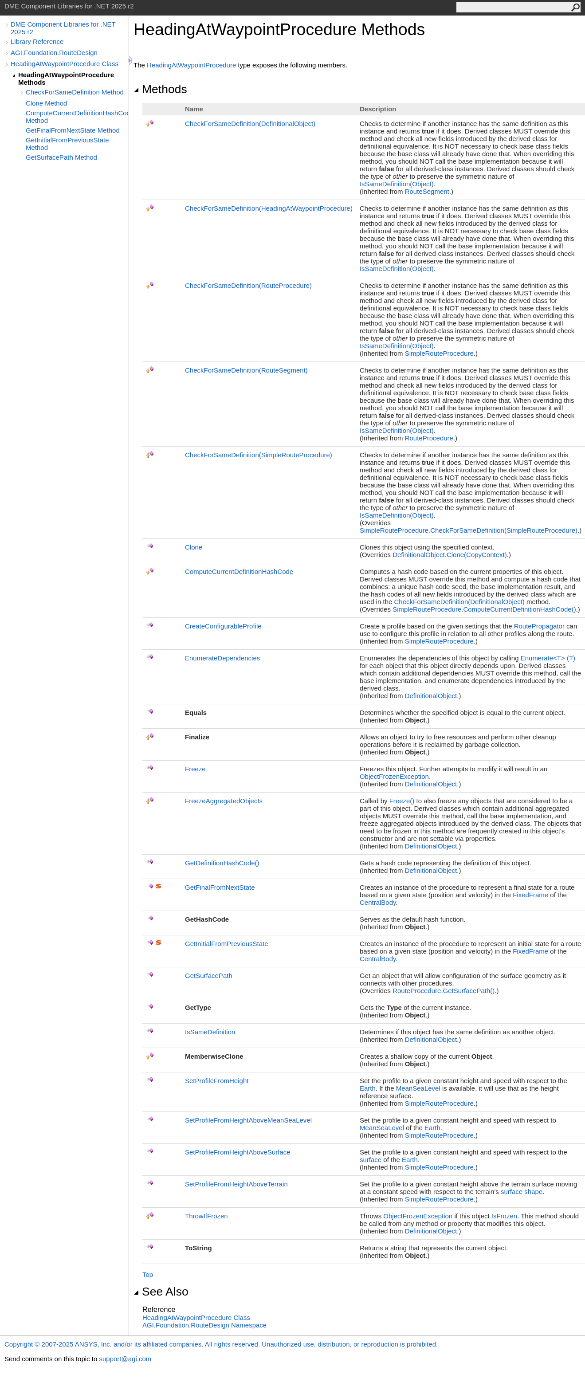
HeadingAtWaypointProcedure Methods (66, 78)
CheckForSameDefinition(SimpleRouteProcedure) (258, 455)
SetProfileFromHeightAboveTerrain (236, 1184)
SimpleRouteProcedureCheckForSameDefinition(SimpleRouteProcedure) (468, 530)
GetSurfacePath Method (61, 157)
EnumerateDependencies (222, 658)
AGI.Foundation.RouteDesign (54, 52)
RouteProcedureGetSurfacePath (444, 990)
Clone (193, 547)
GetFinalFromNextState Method (73, 130)
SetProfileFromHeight (216, 1080)
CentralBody (378, 902)
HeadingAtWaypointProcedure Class (64, 63)
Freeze (195, 769)
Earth (368, 1088)
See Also (160, 1291)
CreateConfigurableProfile (223, 626)
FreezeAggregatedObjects (224, 801)
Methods (160, 89)
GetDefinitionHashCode (222, 863)
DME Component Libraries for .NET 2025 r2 (63, 27)
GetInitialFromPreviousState (226, 943)
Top (147, 1274)
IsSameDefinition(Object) (397, 184)
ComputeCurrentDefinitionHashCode (239, 571)
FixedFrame (530, 895)
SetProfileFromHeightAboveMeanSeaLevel (248, 1120)
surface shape (521, 1191)
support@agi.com (125, 1359)
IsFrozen (504, 1216)
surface (370, 1159)
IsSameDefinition (210, 1032)
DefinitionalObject (431, 695)
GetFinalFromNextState (220, 887)
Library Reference (37, 41)
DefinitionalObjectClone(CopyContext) (450, 554)
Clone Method (46, 103)
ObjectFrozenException (394, 776)
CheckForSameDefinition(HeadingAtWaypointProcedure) (269, 208)
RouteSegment (427, 191)
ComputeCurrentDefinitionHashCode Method (77, 116)
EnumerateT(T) (548, 658)
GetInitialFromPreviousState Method (67, 143)
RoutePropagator (539, 626)
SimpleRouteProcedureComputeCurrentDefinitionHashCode (484, 609)
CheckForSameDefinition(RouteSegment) (246, 370)
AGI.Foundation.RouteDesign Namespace (204, 1325)
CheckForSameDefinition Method (75, 92)
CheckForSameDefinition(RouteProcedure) (248, 285)
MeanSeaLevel (418, 1088)
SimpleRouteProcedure (439, 353)
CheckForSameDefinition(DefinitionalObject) (250, 123)
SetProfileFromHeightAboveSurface (238, 1152)
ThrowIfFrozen (206, 1216)
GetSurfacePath (208, 975)
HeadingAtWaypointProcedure (191, 65)
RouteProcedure (429, 438)
